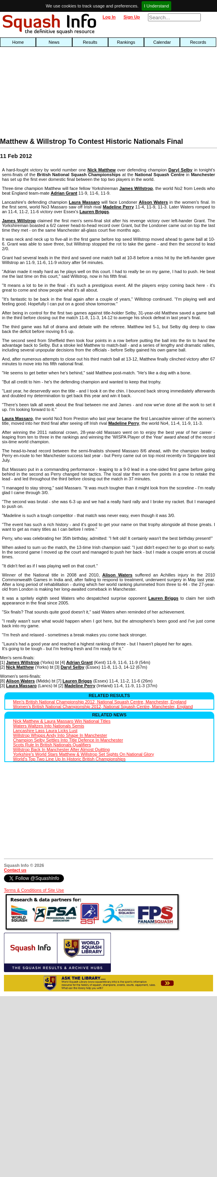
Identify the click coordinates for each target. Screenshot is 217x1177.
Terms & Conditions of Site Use (34, 890)
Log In (109, 17)
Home (18, 42)
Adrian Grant (64, 193)
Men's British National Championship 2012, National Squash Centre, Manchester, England (99, 701)
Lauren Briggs (94, 211)
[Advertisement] (47, 94)
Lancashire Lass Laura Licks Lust (45, 730)
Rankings (126, 42)
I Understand (156, 6)
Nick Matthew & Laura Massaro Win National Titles (61, 721)
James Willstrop (136, 188)
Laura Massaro (84, 202)
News (54, 42)
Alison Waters (153, 202)
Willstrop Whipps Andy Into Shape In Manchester (60, 735)
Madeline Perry (118, 207)
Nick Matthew (102, 169)
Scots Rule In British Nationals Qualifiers (52, 744)
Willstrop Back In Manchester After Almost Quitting (61, 749)
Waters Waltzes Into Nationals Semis (48, 725)
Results (90, 42)
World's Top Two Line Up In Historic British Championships (69, 759)
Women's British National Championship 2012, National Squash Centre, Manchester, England (103, 706)
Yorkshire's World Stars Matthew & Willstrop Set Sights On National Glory (83, 754)
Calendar (162, 42)
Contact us (15, 870)
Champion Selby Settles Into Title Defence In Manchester (68, 740)
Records (198, 42)
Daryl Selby (180, 169)
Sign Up (131, 17)
